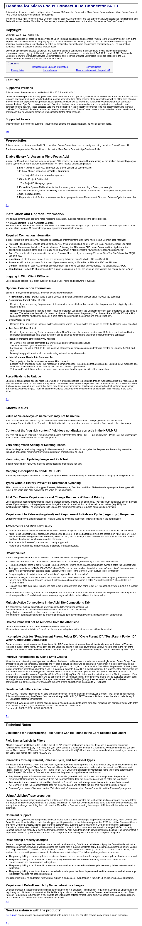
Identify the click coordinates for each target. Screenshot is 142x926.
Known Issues (50, 70)
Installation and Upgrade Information (50, 67)
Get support (11, 915)
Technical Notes (93, 67)
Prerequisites (17, 70)
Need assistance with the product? (93, 70)
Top (7, 132)
